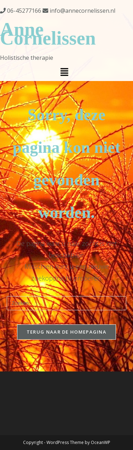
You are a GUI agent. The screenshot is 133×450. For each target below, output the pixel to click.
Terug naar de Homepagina (66, 332)
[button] (64, 72)
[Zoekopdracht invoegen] (67, 303)
